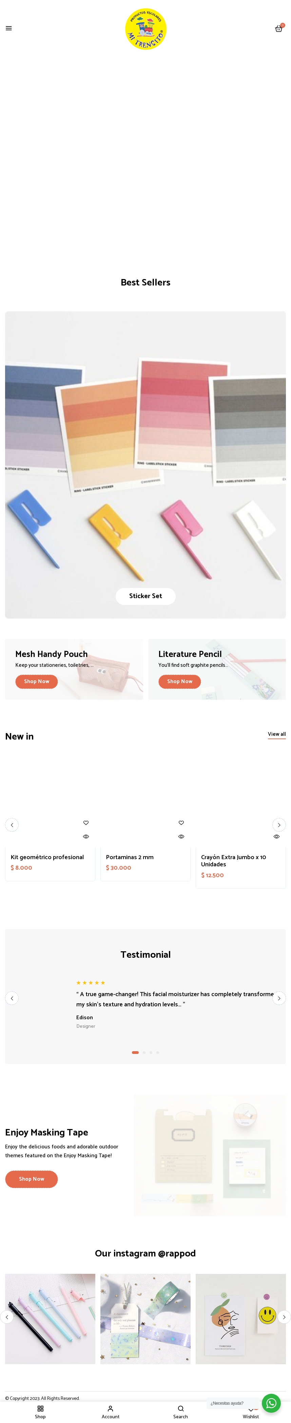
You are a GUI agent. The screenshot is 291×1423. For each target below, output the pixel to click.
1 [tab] (135, 1052)
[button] (279, 29)
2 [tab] (144, 1052)
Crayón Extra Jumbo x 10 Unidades (233, 861)
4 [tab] (157, 1052)
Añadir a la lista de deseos (86, 823)
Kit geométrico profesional (47, 858)
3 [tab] (151, 1052)
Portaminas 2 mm (130, 858)
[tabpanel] (145, 1005)
